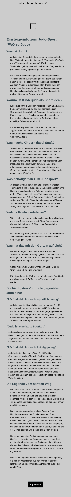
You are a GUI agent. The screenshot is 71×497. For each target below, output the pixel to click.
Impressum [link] (35, 484)
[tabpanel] (35, 253)
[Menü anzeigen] (33, 26)
